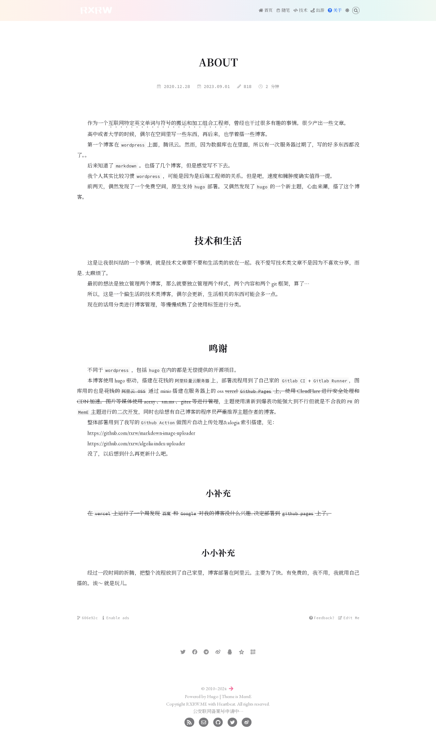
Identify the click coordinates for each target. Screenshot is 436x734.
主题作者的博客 (255, 412)
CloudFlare (308, 391)
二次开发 (127, 412)
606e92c (87, 618)
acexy (149, 401)
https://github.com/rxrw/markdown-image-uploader (141, 432)
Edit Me (348, 618)
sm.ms (168, 401)
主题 (89, 412)
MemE (245, 696)
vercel (231, 391)
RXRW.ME (196, 704)
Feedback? (322, 618)
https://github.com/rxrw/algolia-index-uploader (136, 443)
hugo (119, 380)
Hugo (212, 696)
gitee (186, 401)
